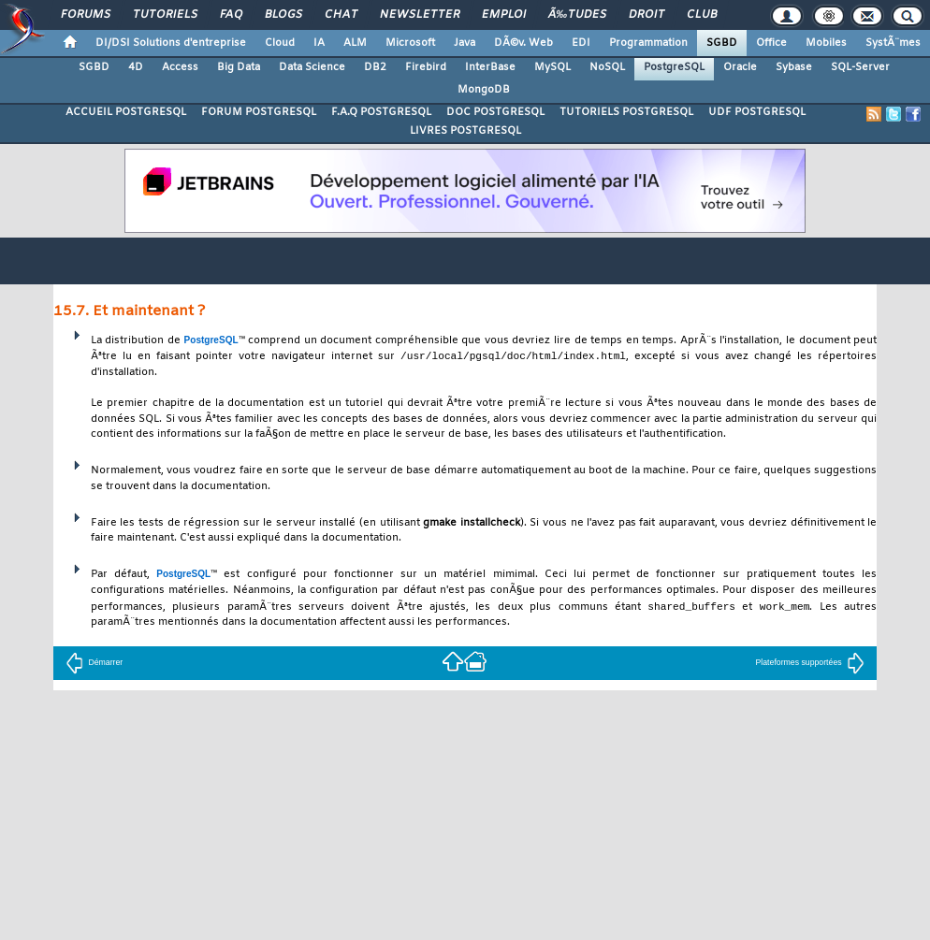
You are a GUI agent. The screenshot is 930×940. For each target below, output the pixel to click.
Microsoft (410, 43)
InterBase (490, 67)
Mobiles (826, 43)
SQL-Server (860, 67)
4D (135, 67)
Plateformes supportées (810, 664)
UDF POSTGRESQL (757, 112)
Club (702, 14)
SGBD (721, 43)
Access (180, 67)
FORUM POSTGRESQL (258, 112)
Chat (341, 14)
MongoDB (484, 89)
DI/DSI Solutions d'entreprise (170, 43)
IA (319, 43)
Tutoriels (165, 14)
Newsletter (419, 14)
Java (464, 43)
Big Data (238, 67)
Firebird (425, 67)
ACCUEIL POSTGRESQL (125, 112)
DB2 (375, 67)
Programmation (648, 43)
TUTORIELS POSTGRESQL (626, 112)
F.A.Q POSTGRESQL (381, 112)
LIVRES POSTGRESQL (465, 130)
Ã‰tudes (577, 14)
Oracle (740, 67)
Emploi (504, 14)
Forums (85, 14)
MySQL (552, 67)
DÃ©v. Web (523, 43)
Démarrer (94, 664)
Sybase (794, 67)
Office (771, 43)
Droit (646, 14)
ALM (355, 43)
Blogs (283, 14)
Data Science (312, 67)
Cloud (280, 43)
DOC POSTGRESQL (495, 112)
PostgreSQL (674, 67)
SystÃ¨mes (893, 43)
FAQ (231, 14)
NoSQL (607, 67)
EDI (581, 43)
